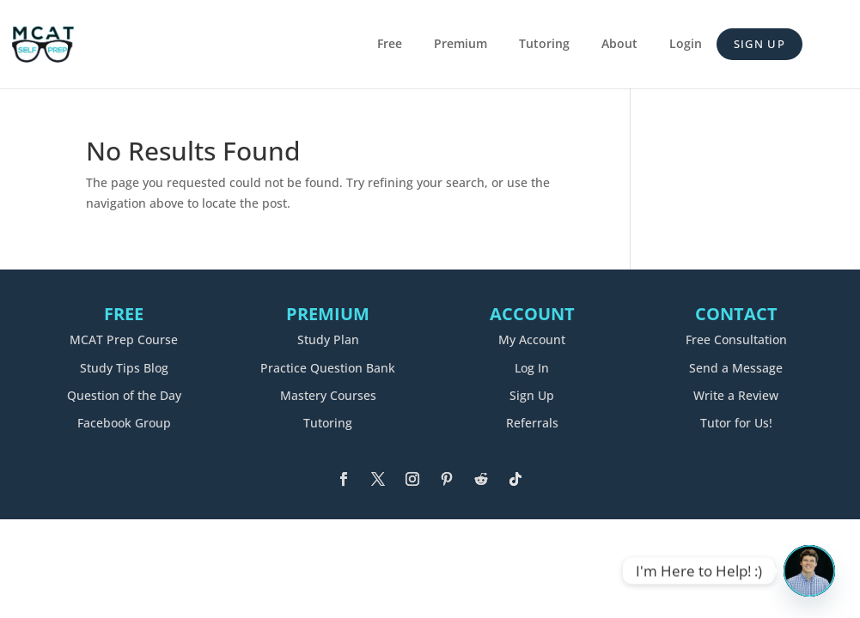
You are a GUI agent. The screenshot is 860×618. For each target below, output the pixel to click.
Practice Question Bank (327, 368)
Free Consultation (736, 339)
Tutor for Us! (736, 423)
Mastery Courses (328, 395)
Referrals (532, 423)
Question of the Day (124, 395)
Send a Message (736, 368)
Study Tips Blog (124, 368)
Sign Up (759, 44)
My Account (531, 339)
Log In (532, 368)
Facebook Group (124, 423)
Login (685, 45)
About (619, 45)
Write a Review (735, 395)
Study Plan (328, 339)
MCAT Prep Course (124, 339)
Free (389, 45)
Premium (460, 45)
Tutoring (544, 45)
